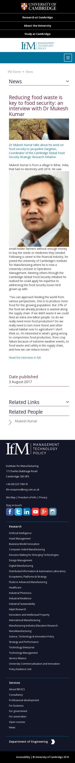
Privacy (43, 497)
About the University (37, 25)
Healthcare (15, 587)
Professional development (24, 700)
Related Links (24, 402)
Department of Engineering (32, 741)
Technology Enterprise (21, 647)
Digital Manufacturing (21, 565)
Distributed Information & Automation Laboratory (37, 571)
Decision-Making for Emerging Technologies (34, 555)
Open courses (17, 722)
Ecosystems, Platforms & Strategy (28, 576)
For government (18, 711)
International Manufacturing (24, 620)
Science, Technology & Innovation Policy (31, 636)
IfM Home (14, 72)
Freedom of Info (27, 497)
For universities (17, 716)
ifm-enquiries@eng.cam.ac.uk (22, 489)
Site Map (11, 497)
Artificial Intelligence (20, 533)
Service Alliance (17, 658)
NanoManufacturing (20, 631)
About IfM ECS (17, 689)
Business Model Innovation (24, 544)
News (29, 72)
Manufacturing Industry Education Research (33, 625)
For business (16, 705)
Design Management (20, 560)
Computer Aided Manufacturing (27, 549)
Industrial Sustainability (22, 604)
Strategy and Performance (24, 642)
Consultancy (16, 694)
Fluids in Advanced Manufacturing (28, 582)
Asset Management (20, 538)
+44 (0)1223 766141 (17, 484)
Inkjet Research (17, 609)
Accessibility (23, 757)
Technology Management (23, 653)
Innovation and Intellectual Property (29, 614)
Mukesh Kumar (26, 421)
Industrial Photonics (20, 593)
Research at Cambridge (37, 17)
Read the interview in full (25, 357)
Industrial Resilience (20, 598)
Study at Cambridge (37, 34)
